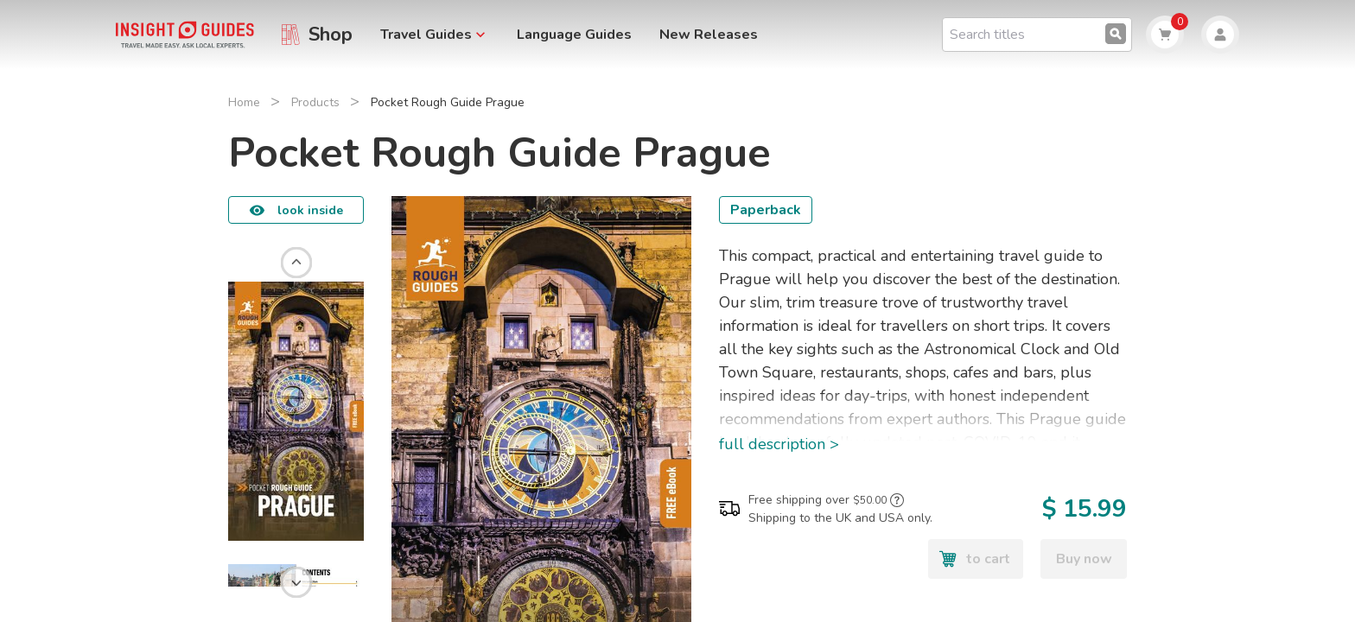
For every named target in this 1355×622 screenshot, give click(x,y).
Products (315, 102)
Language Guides (574, 34)
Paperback (765, 209)
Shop (331, 35)
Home (244, 102)
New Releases (708, 34)
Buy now (1084, 558)
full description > (779, 444)
